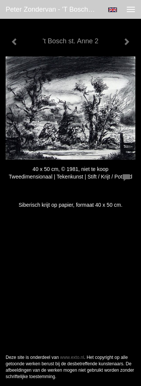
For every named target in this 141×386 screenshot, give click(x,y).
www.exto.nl (72, 357)
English (112, 10)
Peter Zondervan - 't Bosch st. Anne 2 (54, 9)
